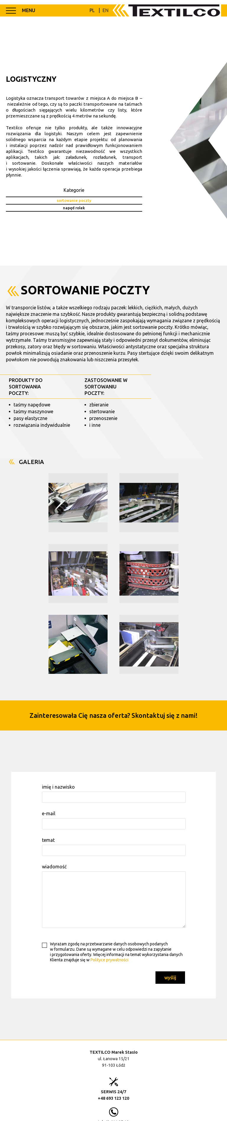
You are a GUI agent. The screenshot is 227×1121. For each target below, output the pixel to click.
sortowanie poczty (73, 200)
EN (105, 10)
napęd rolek (74, 208)
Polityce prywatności (109, 959)
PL (92, 10)
